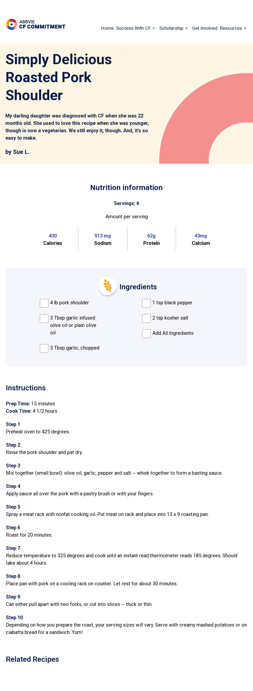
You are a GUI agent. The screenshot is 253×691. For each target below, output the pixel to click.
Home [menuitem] (107, 28)
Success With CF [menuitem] (133, 28)
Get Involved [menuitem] (204, 28)
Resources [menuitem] (231, 28)
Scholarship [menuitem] (171, 28)
